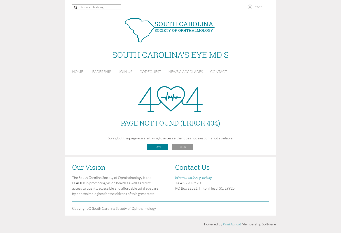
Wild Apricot (232, 224)
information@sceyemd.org (193, 178)
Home (158, 146)
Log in (258, 6)
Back (182, 146)
